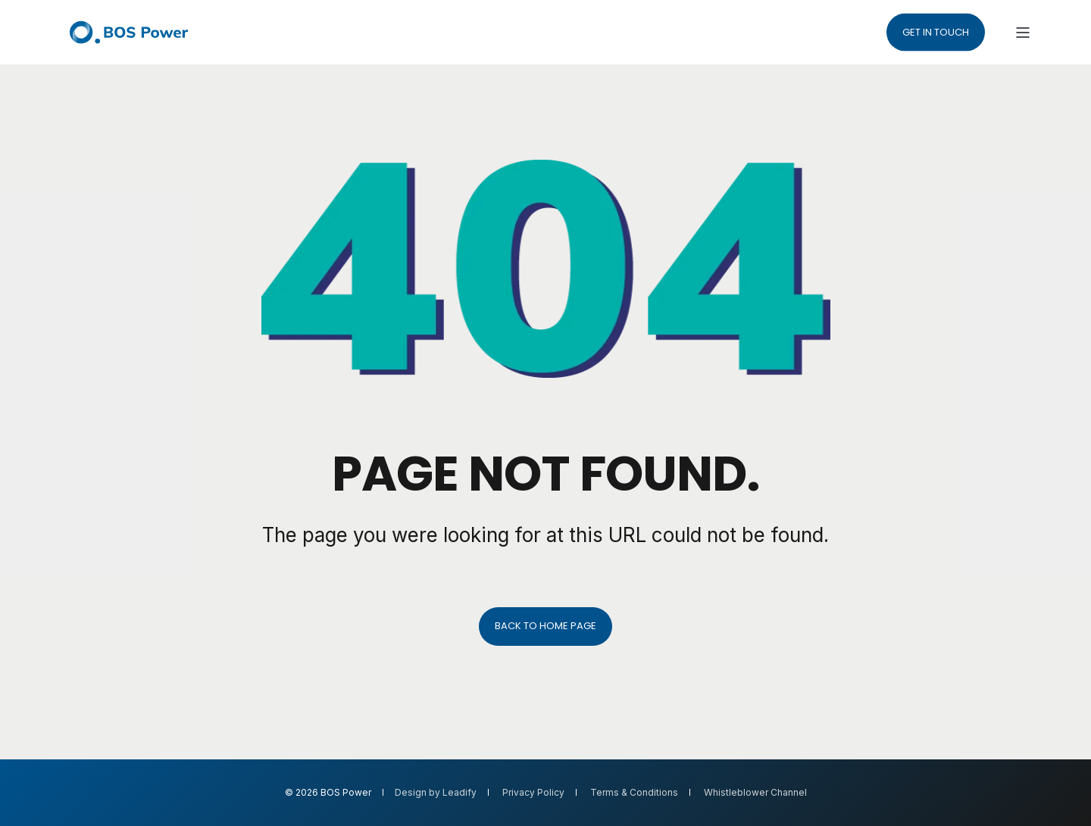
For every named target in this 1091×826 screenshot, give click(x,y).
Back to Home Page (545, 626)
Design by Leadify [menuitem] (436, 792)
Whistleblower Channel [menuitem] (755, 792)
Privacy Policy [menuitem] (533, 792)
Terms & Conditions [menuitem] (634, 792)
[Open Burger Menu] (1023, 32)
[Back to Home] (129, 32)
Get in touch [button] (935, 31)
